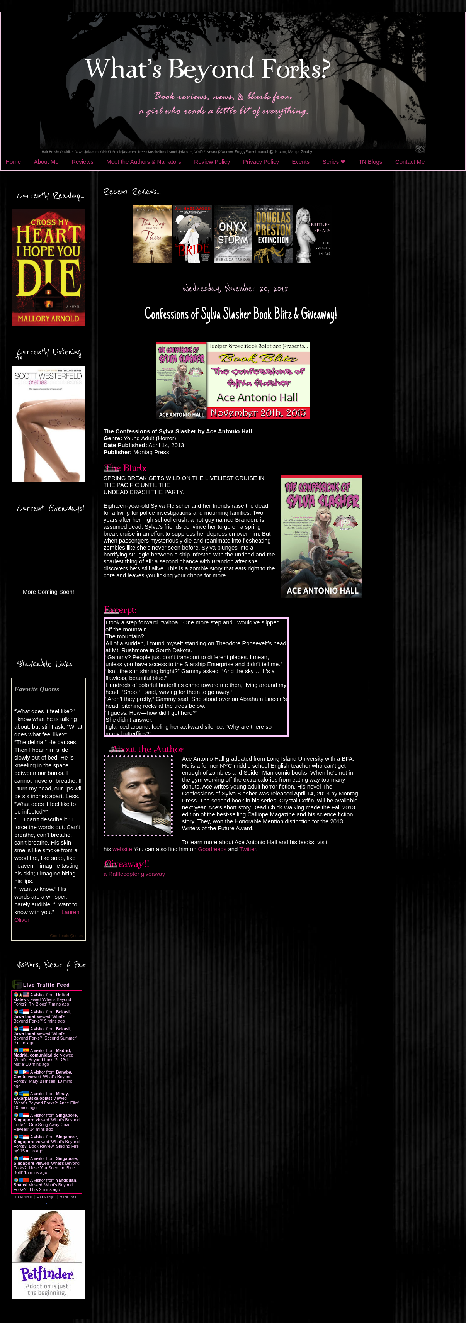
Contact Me (410, 161)
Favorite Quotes (36, 689)
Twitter (247, 849)
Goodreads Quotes (66, 936)
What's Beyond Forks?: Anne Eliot (46, 1103)
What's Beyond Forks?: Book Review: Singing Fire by (47, 1146)
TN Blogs (370, 161)
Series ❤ (334, 161)
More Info (68, 1197)
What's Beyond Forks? (39, 1018)
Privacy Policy (261, 161)
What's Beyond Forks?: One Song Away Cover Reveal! (47, 1124)
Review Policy (212, 161)
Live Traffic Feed (46, 985)
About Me (46, 161)
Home (13, 161)
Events (301, 161)
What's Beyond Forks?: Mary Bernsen (42, 1079)
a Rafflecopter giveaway (134, 873)
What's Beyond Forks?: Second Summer (45, 1035)
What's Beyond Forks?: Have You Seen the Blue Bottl (47, 1168)
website (122, 849)
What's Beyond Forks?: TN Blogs (42, 1001)
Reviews (82, 161)
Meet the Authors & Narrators (143, 161)
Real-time (23, 1197)
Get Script (46, 1197)
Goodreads (212, 849)
